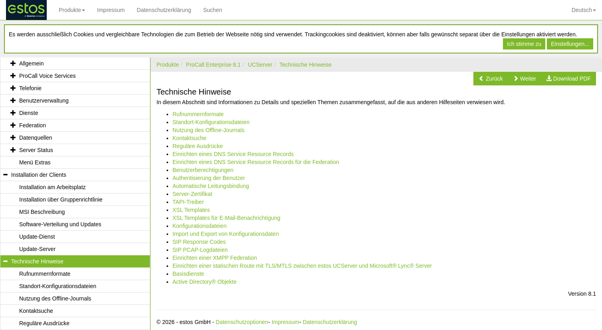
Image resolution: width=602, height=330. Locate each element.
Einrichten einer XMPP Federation (215, 258)
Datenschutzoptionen (242, 322)
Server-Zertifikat (193, 194)
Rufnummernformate (198, 114)
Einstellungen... (570, 44)
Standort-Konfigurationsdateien (211, 122)
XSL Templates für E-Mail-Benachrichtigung (226, 218)
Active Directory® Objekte (204, 282)
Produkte (72, 10)
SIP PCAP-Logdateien (200, 250)
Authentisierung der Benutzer (209, 178)
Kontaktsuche (190, 138)
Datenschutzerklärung (164, 10)
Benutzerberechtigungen (203, 170)
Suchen (212, 10)
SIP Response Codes (199, 242)
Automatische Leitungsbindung (211, 186)
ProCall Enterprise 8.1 (213, 64)
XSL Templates (191, 210)
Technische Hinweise (306, 64)
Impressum (111, 10)
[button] (490, 78)
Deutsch (584, 10)
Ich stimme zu (524, 44)
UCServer (260, 64)
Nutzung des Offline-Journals (208, 130)
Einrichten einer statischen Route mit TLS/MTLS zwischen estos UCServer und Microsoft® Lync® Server (302, 266)
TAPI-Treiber (188, 202)
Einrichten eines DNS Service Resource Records (233, 154)
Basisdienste (188, 274)
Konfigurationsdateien (199, 226)
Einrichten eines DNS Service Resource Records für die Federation (256, 162)
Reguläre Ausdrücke (198, 146)
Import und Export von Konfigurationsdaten (226, 234)
